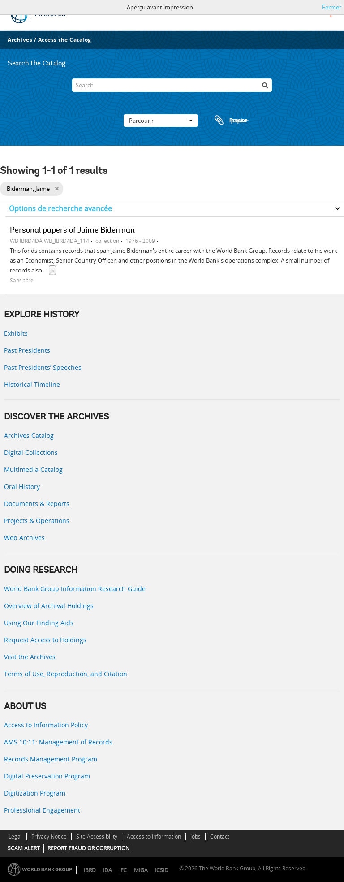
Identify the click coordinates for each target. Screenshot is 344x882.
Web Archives (24, 537)
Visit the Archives (30, 657)
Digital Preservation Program (47, 776)
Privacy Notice (49, 836)
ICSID (161, 870)
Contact (219, 836)
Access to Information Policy (46, 725)
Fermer (331, 7)
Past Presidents (27, 350)
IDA (107, 870)
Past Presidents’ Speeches (43, 367)
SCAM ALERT (24, 848)
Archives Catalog (29, 435)
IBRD (90, 870)
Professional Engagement (42, 810)
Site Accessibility (96, 836)
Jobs (195, 836)
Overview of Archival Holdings (49, 605)
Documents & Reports (36, 503)
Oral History (22, 486)
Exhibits (16, 333)
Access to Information (154, 836)
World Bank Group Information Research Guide (75, 588)
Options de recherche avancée (60, 208)
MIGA (141, 870)
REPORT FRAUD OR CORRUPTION (88, 848)
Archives (20, 39)
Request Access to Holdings (45, 640)
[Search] (171, 85)
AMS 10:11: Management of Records (58, 742)
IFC (123, 870)
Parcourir (161, 121)
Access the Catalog (64, 39)
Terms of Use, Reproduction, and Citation (65, 674)
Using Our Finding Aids (38, 622)
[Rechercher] (265, 85)
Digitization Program (34, 793)
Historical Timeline (32, 384)
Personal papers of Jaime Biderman (72, 231)
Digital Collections (31, 452)
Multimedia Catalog (33, 469)
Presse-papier (230, 120)
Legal (15, 836)
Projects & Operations (36, 520)
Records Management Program (50, 759)
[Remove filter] (57, 189)
